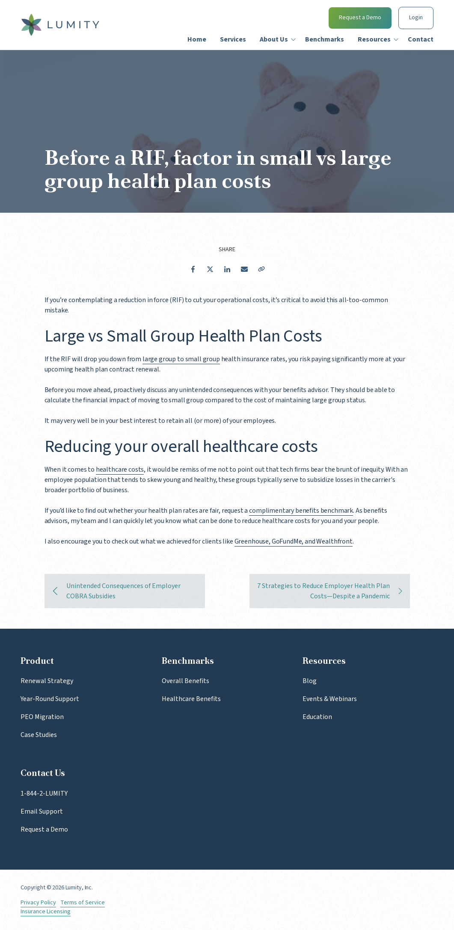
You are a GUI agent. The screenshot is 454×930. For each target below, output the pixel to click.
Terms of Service (82, 903)
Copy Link (261, 269)
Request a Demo (360, 17)
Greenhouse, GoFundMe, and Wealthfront (293, 541)
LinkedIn (227, 269)
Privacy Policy (38, 903)
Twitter (210, 269)
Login (416, 17)
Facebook (193, 269)
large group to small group (181, 359)
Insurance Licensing (46, 912)
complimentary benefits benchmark (301, 510)
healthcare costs (120, 469)
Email (244, 269)
